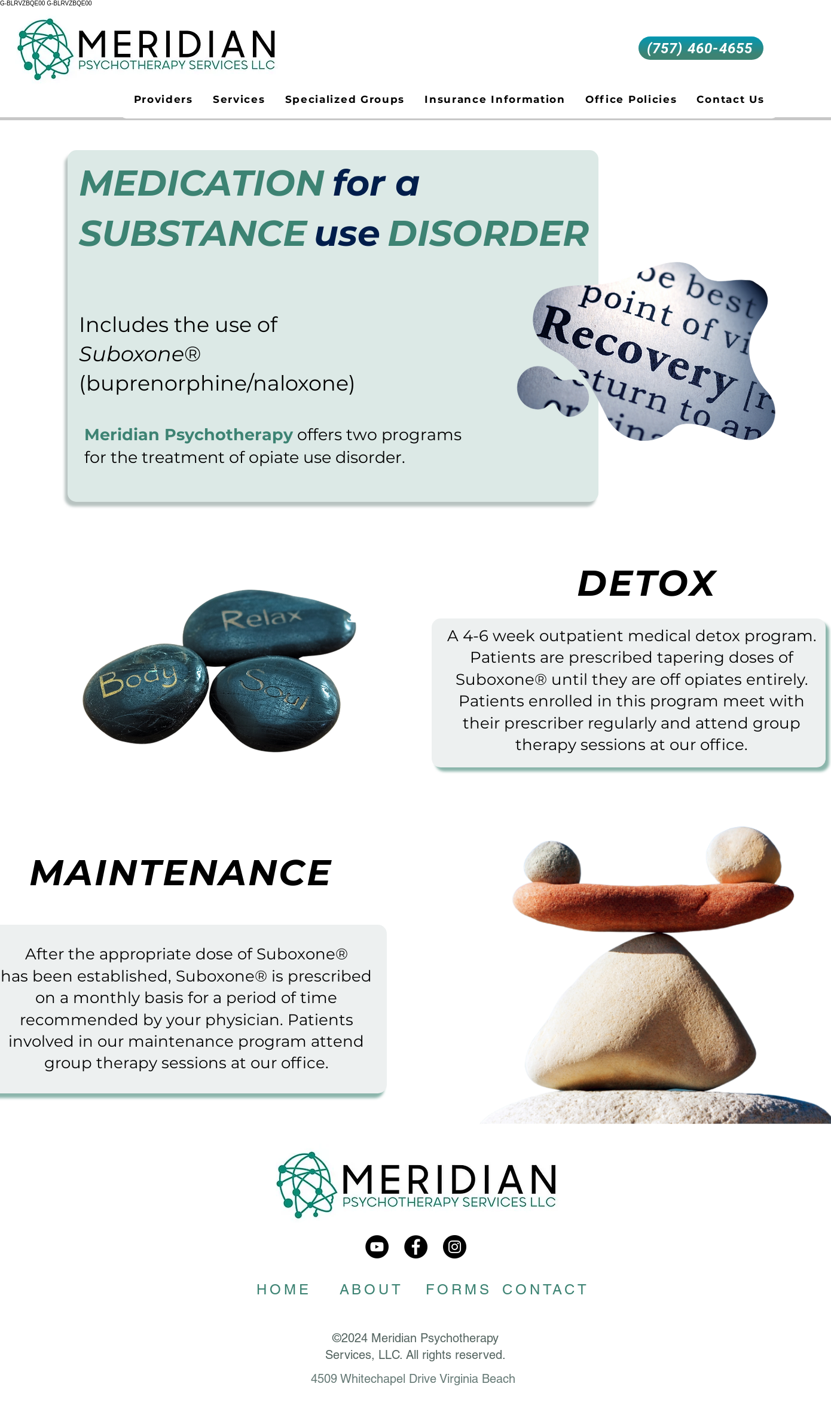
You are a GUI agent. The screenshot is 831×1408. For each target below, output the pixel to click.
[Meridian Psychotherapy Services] (377, 1246)
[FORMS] (458, 1290)
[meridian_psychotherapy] (454, 1246)
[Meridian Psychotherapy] (415, 1246)
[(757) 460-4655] (700, 48)
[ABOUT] (371, 1290)
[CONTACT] (545, 1290)
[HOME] (284, 1290)
